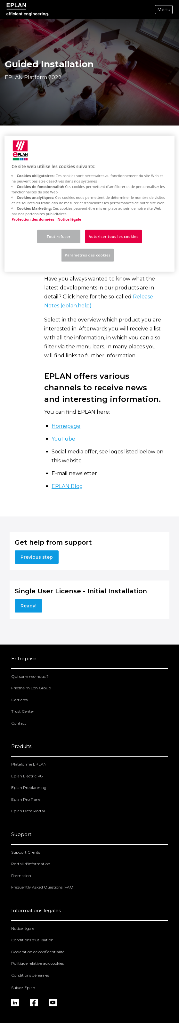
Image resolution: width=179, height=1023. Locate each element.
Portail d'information (30, 863)
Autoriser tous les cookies (114, 236)
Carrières (19, 699)
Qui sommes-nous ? (30, 676)
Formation (21, 875)
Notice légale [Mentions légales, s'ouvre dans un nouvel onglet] (69, 219)
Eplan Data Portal (28, 810)
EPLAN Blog (67, 486)
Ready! (28, 606)
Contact (18, 723)
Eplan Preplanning (28, 787)
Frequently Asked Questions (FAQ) (43, 887)
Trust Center (22, 711)
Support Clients (25, 852)
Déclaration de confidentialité (37, 951)
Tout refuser (59, 236)
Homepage (66, 426)
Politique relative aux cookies (37, 963)
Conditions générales (30, 975)
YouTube (63, 439)
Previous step (36, 557)
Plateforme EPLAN (28, 764)
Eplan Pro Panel (26, 799)
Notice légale (22, 928)
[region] (89, 204)
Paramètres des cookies (87, 255)
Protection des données (33, 219)
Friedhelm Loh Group (31, 688)
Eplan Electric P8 (27, 776)
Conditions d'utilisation (32, 940)
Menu (163, 9)
